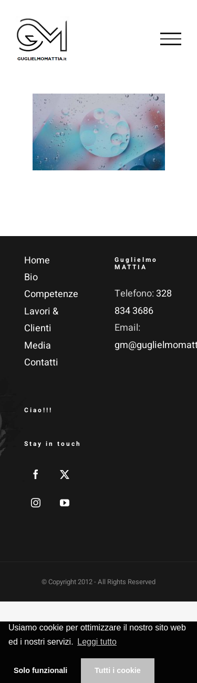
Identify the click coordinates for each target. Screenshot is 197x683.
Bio (31, 277)
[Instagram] (35, 502)
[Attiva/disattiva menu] (170, 39)
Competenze (51, 294)
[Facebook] (35, 474)
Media (37, 346)
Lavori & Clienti (41, 319)
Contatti (41, 362)
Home (37, 260)
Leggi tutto (97, 641)
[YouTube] (64, 502)
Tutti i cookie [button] (118, 670)
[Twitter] (64, 474)
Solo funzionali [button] (40, 670)
